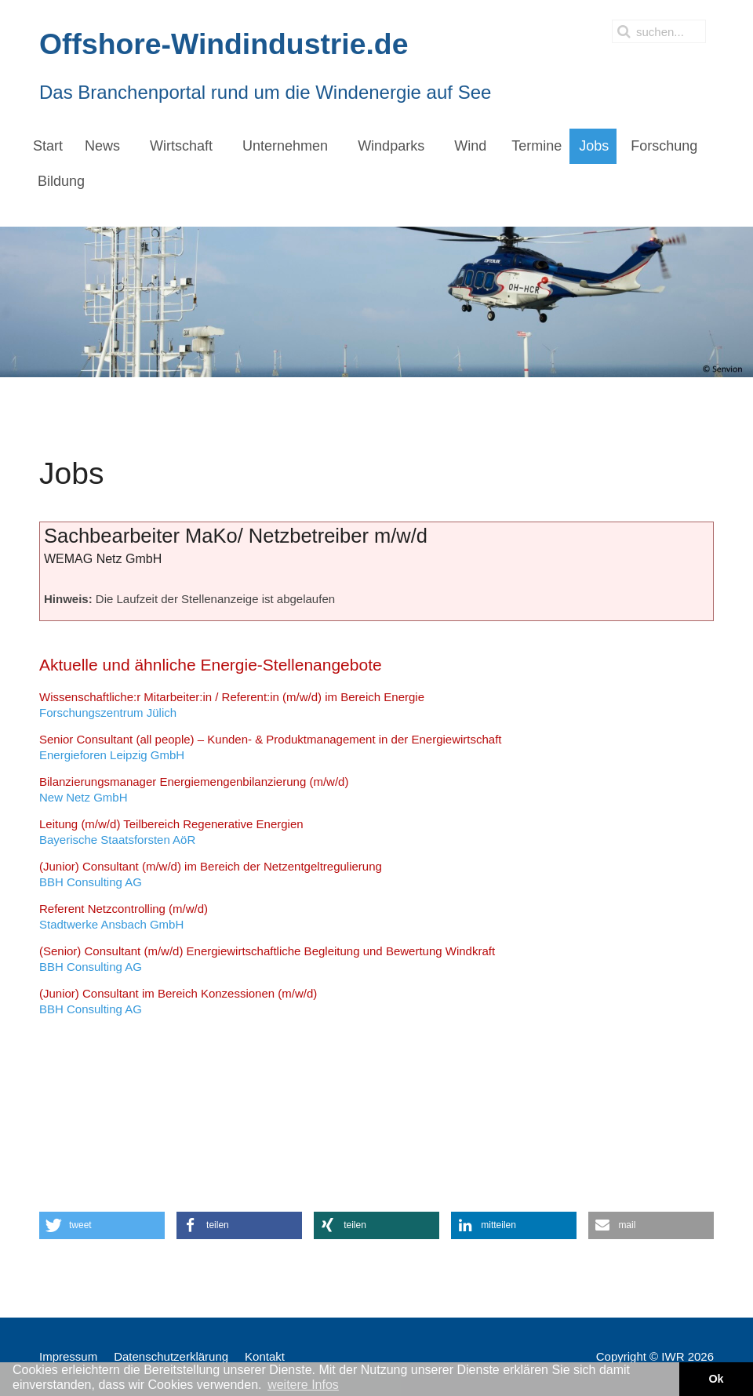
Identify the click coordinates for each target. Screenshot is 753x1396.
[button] (102, 1225)
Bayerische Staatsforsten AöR (171, 831)
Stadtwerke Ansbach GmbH (123, 916)
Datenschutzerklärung (171, 1356)
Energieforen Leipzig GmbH (270, 747)
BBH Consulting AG (210, 874)
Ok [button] (715, 1378)
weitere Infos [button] (303, 1384)
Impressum (68, 1356)
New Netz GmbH (193, 789)
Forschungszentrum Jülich (231, 704)
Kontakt (265, 1356)
